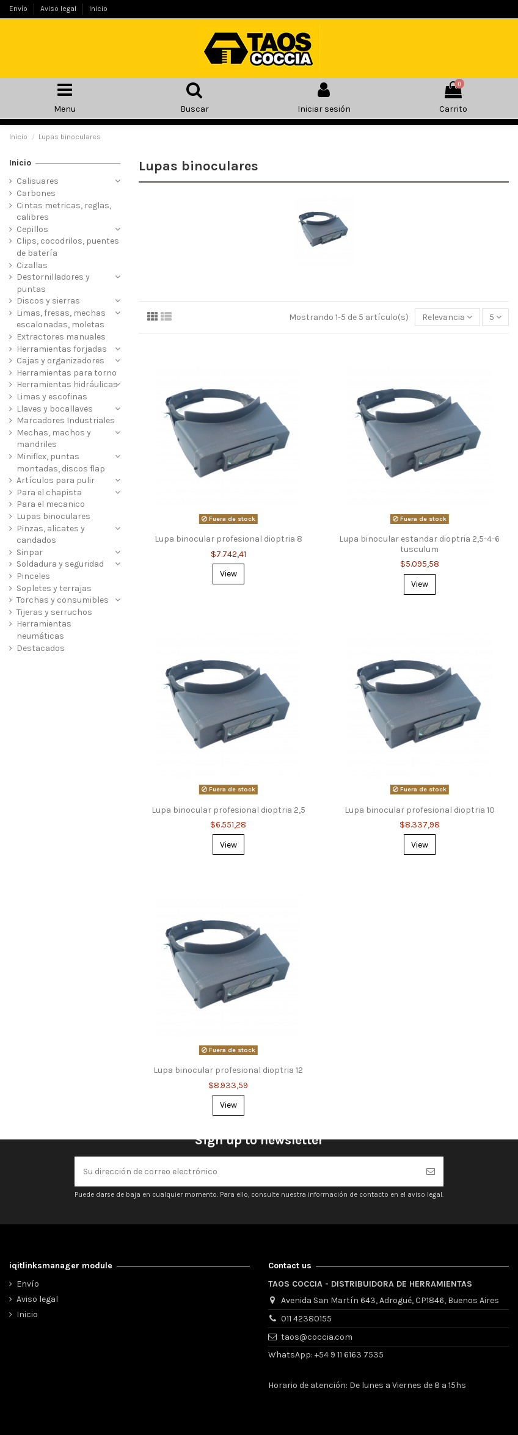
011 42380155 (306, 1318)
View (228, 574)
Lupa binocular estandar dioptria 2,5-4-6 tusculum (419, 544)
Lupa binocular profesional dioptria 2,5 (228, 810)
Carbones (36, 193)
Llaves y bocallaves (54, 409)
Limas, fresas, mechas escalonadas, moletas (61, 319)
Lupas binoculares (53, 516)
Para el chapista (49, 492)
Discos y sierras (48, 301)
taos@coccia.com (316, 1337)
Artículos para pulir (55, 480)
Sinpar (29, 552)
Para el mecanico (50, 504)
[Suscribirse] (430, 1171)
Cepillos (32, 229)
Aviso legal (59, 8)
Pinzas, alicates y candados (50, 534)
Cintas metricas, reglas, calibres (63, 211)
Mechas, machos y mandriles (53, 438)
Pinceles (33, 576)
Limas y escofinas (51, 396)
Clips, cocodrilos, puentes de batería (67, 247)
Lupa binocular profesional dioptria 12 (228, 1070)
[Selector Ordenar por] (447, 317)
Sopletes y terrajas (54, 588)
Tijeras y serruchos (54, 612)
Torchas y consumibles (62, 600)
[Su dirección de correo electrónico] (246, 1171)
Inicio (98, 8)
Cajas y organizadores (60, 360)
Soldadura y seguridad (60, 564)
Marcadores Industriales (65, 420)
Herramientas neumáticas (43, 630)
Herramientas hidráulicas (67, 384)
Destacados (40, 648)
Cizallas (32, 265)
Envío (19, 8)
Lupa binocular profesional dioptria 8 (228, 539)
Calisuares (37, 181)
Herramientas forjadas (61, 349)
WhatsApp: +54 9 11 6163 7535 (326, 1355)
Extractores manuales (61, 337)
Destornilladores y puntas (53, 283)
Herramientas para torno (66, 373)
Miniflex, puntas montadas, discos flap (60, 462)
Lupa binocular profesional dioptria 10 (420, 810)
